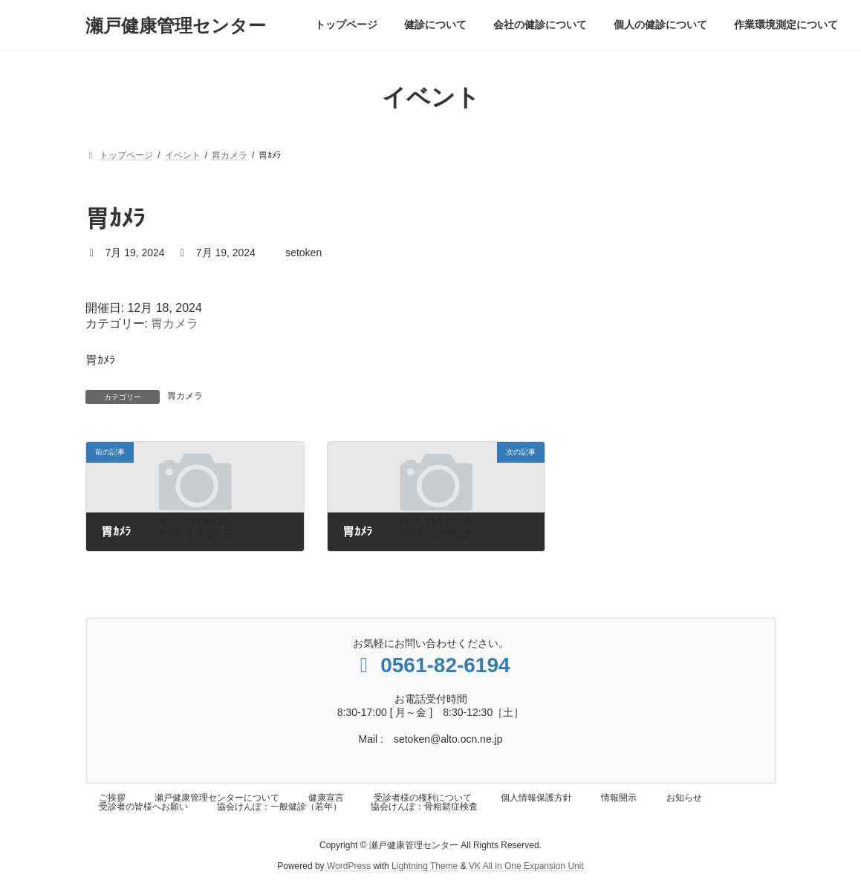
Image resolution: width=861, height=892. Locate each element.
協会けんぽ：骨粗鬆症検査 (424, 806)
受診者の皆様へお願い (143, 806)
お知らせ (684, 797)
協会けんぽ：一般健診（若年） (279, 806)
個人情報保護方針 (536, 797)
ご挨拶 (112, 797)
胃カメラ (174, 323)
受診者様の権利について (423, 797)
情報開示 (619, 797)
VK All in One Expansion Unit (526, 866)
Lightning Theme (424, 866)
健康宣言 (326, 797)
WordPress (349, 866)
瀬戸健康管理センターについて (217, 797)
